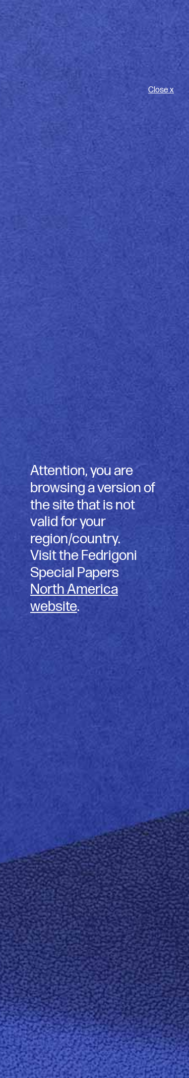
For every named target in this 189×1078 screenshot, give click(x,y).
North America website (74, 598)
